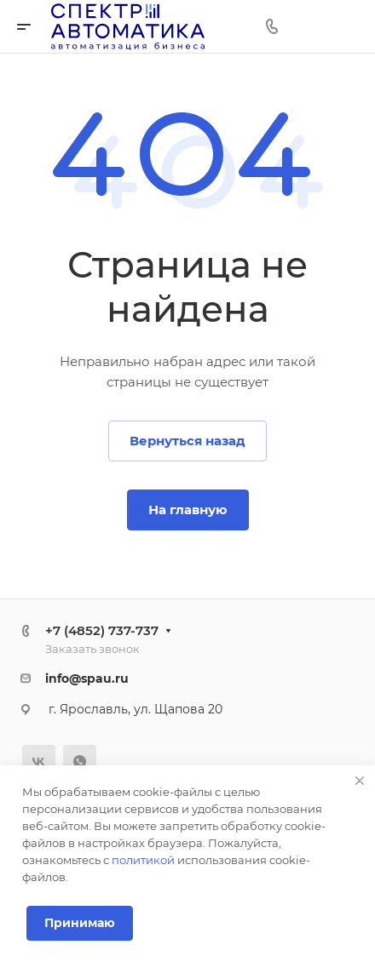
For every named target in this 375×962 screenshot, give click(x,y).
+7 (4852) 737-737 (102, 630)
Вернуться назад (187, 440)
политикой (143, 860)
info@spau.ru (87, 678)
